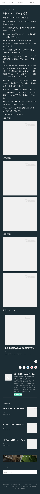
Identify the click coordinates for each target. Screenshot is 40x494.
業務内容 (11, 2)
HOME (3, 2)
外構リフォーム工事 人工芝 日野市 (13, 410)
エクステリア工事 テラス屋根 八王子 (14, 426)
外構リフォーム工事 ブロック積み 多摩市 (15, 442)
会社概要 (31, 2)
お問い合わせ (21, 2)
